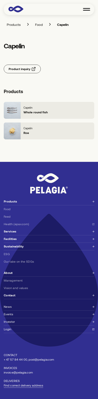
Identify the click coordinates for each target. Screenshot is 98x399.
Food (39, 24)
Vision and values (16, 288)
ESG (7, 254)
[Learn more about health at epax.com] (49, 224)
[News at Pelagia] (49, 307)
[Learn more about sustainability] (49, 246)
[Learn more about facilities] (49, 239)
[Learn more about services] (49, 231)
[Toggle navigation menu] (86, 9)
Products (14, 24)
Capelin (63, 24)
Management (13, 280)
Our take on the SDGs (19, 261)
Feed (7, 216)
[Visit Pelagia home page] (15, 9)
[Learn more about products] (49, 201)
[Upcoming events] (49, 314)
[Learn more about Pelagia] (49, 273)
